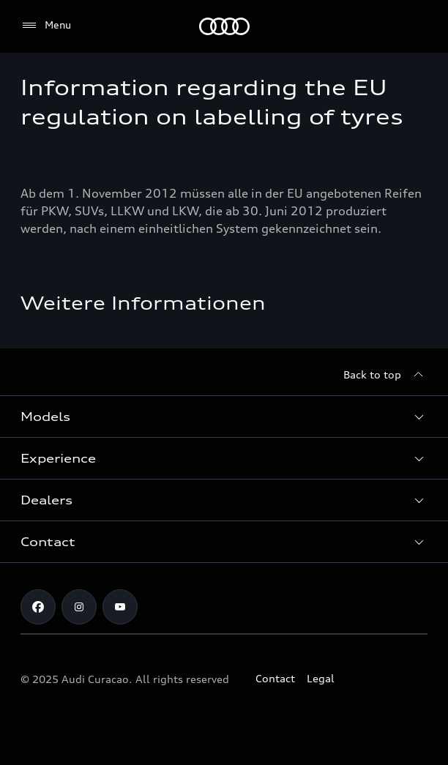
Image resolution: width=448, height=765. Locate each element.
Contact (275, 678)
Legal (321, 678)
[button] (224, 416)
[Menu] (45, 26)
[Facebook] (38, 606)
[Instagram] (79, 606)
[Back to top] (385, 375)
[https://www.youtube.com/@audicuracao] (120, 606)
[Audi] (224, 26)
